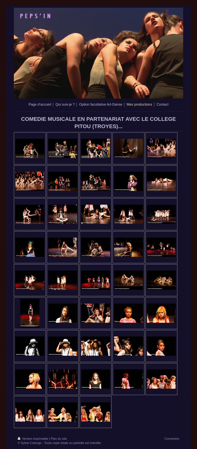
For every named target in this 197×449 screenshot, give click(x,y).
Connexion (172, 438)
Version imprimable (33, 438)
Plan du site (59, 438)
